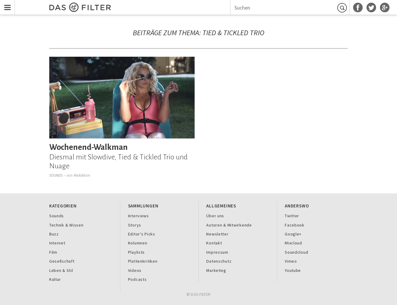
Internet (57, 243)
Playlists (136, 252)
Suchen (343, 8)
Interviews (138, 215)
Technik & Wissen (66, 225)
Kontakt (214, 243)
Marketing (216, 270)
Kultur (55, 279)
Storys (134, 225)
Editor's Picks (141, 234)
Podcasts (137, 279)
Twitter (292, 215)
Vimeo (291, 261)
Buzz (54, 234)
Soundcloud (296, 252)
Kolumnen (137, 243)
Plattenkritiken (143, 261)
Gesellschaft (62, 261)
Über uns (215, 215)
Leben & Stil (61, 270)
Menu (6, 3)
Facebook (294, 225)
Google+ (293, 234)
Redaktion (82, 175)
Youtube (293, 270)
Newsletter (217, 234)
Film (53, 252)
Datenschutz (218, 261)
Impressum (217, 252)
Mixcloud (293, 243)
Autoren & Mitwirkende (229, 225)
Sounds (56, 175)
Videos (134, 270)
